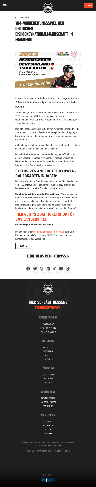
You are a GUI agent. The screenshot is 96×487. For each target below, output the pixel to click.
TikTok (48, 429)
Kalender (48, 359)
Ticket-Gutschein (48, 332)
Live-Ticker (48, 378)
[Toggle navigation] (5, 5)
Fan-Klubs (48, 406)
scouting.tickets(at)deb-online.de (48, 231)
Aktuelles (48, 347)
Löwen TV (48, 382)
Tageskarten (48, 324)
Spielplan (48, 351)
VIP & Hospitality (48, 328)
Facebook (48, 421)
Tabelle (48, 355)
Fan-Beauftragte (48, 402)
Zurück (23, 245)
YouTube (48, 433)
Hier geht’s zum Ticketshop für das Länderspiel (45, 217)
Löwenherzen (48, 398)
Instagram (48, 425)
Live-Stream (48, 374)
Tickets (88, 5)
